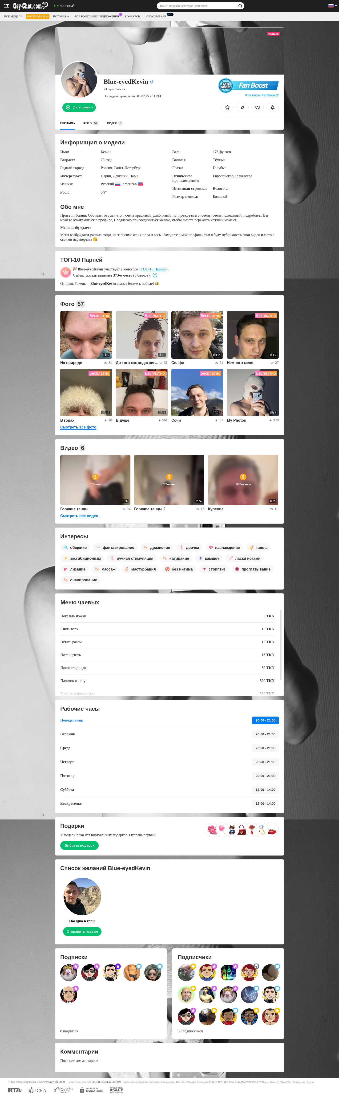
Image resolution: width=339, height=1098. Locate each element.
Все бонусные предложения (98, 16)
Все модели (13, 16)
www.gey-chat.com (54, 1081)
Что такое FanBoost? (262, 95)
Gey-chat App (157, 16)
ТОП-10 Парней (153, 269)
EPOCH (96, 1082)
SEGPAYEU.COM (111, 1082)
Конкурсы (133, 16)
